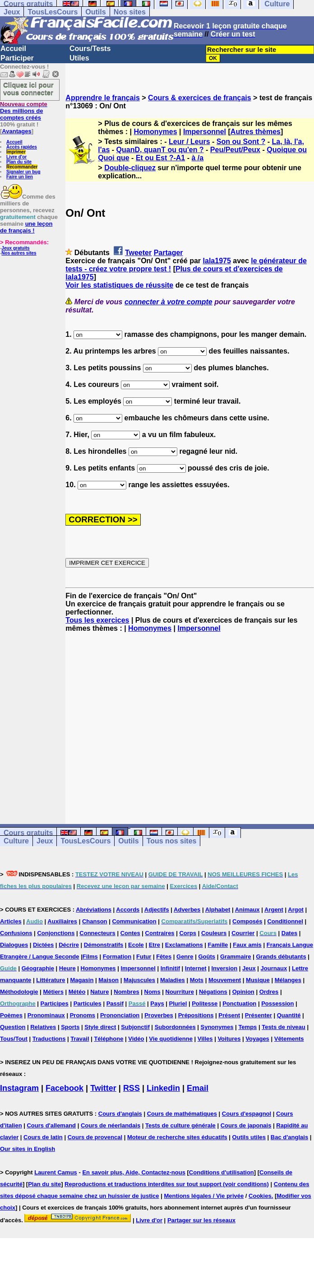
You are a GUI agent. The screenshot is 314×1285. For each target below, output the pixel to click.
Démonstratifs (103, 944)
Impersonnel (204, 131)
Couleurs (213, 933)
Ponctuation (239, 1003)
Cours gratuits (28, 833)
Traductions (49, 1038)
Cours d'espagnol (246, 1113)
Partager (168, 252)
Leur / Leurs (189, 141)
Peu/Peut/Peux (235, 150)
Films (90, 956)
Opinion (243, 991)
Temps (247, 1027)
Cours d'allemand (51, 1125)
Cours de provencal (95, 1137)
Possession (277, 1003)
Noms (152, 991)
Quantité (289, 1015)
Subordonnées (175, 1027)
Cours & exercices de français (199, 98)
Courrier (242, 933)
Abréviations (93, 909)
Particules (88, 1003)
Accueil (13, 48)
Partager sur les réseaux (201, 1220)
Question (12, 1027)
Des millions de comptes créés (23, 111)
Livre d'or (16, 156)
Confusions (16, 933)
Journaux (274, 968)
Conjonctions (55, 933)
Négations (213, 991)
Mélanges (288, 980)
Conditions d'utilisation (221, 1172)
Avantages (16, 131)
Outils (95, 12)
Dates (289, 933)
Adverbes (187, 909)
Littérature (50, 980)
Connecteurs (97, 933)
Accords (127, 909)
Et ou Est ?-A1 (160, 158)
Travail (79, 1038)
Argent (273, 909)
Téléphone (108, 1038)
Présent (229, 1015)
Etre (154, 944)
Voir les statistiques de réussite (119, 285)
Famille (218, 944)
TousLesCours (53, 12)
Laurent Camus (55, 1172)
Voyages (257, 1038)
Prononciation (119, 1015)
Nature (99, 991)
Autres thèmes (256, 131)
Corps (187, 933)
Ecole (136, 944)
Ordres (269, 991)
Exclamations (184, 944)
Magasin (81, 980)
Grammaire (235, 956)
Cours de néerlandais (110, 1125)
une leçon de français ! (26, 227)
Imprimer (16, 151)
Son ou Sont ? (241, 141)
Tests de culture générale (180, 1125)
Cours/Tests (90, 48)
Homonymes (155, 131)
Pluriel (178, 1003)
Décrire (69, 944)
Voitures (228, 1038)
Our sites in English (27, 1148)
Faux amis (247, 944)
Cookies (260, 1195)
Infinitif (170, 968)
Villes (205, 1038)
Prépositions (196, 1015)
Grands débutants (281, 956)
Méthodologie (19, 991)
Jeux (12, 12)
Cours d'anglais (120, 1113)
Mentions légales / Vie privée (204, 1195)
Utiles (79, 58)
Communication (134, 921)
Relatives (43, 1027)
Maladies (172, 980)
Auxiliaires (62, 921)
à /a (197, 158)
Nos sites (130, 12)
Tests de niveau (283, 1027)
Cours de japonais (246, 1125)
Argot (296, 909)
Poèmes (11, 1015)
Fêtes (163, 956)
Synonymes (217, 1027)
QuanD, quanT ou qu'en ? (160, 150)
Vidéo (136, 1038)
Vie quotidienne (171, 1038)
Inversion (224, 968)
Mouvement (224, 980)
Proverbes (158, 1015)
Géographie (38, 968)
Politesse (204, 1003)
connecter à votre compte (168, 302)
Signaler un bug (23, 171)
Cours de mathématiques (182, 1113)
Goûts (206, 956)
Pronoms (82, 1015)
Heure (67, 968)
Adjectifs (156, 909)
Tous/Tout (14, 1038)
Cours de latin (43, 1137)
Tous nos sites (172, 841)
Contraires (160, 933)
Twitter (103, 1088)
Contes (130, 933)
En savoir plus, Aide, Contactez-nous (133, 1172)
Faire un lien (19, 176)
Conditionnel (285, 921)
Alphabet (218, 909)
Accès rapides (21, 146)
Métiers (53, 991)
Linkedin (163, 1088)
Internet (196, 968)
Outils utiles (249, 1137)
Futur (143, 956)
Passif (115, 1003)
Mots (196, 980)
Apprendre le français (102, 98)
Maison (108, 980)
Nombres (126, 991)
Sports (70, 1027)
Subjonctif (135, 1027)
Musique (258, 980)
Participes (55, 1003)
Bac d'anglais (289, 1137)
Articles (11, 921)
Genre (185, 956)
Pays (157, 1003)
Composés (247, 921)
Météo (77, 991)
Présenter (258, 1015)
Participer (17, 58)
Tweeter (138, 252)
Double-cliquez (130, 168)
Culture (16, 841)
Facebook (64, 1088)
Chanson (94, 921)
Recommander (21, 166)
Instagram (19, 1088)
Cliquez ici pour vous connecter (28, 88)
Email (197, 1088)
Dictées (43, 944)
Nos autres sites (18, 253)
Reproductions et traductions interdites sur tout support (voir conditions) (167, 1184)
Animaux (247, 909)
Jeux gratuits (15, 248)
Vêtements (289, 1038)
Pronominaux (46, 1015)
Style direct (100, 1027)
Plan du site (19, 161)
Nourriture (180, 991)
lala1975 (217, 261)
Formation (117, 956)
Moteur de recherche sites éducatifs (177, 1137)
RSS (131, 1088)
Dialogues (14, 944)
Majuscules (139, 980)
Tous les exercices (97, 620)
